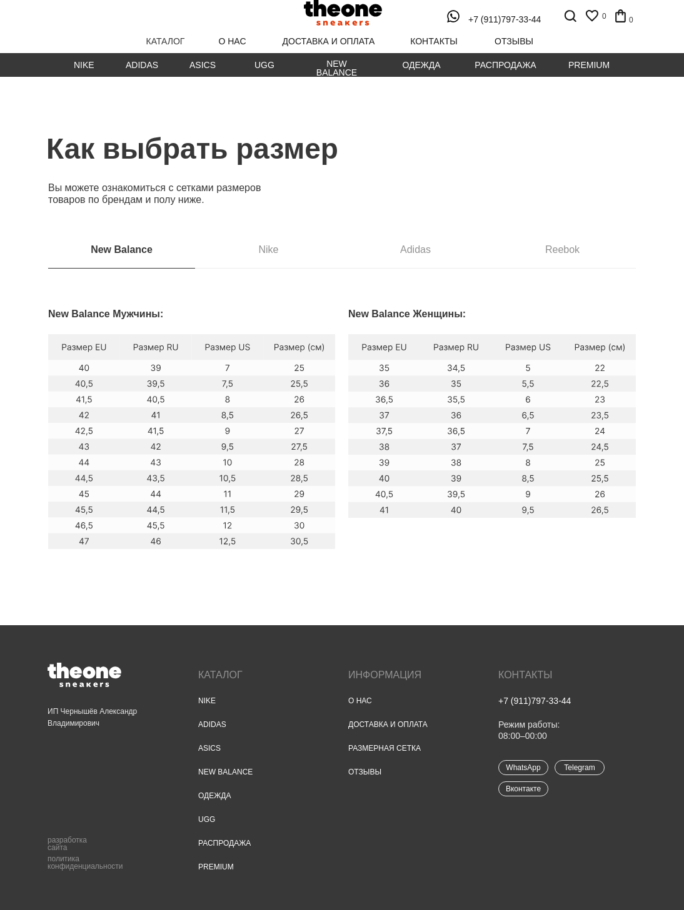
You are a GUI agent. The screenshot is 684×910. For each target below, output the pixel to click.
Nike (84, 65)
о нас (232, 41)
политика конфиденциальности (85, 862)
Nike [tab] (268, 249)
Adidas (142, 65)
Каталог (220, 675)
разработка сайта (67, 843)
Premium (589, 65)
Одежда (421, 65)
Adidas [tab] (415, 249)
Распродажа (505, 65)
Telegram (579, 767)
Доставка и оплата (388, 724)
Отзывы (364, 772)
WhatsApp (523, 767)
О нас (360, 700)
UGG (264, 65)
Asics (202, 65)
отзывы (514, 41)
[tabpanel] (342, 465)
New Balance (336, 68)
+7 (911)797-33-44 (504, 19)
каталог (165, 41)
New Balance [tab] (122, 249)
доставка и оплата (329, 41)
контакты (434, 41)
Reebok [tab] (562, 249)
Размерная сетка (384, 748)
